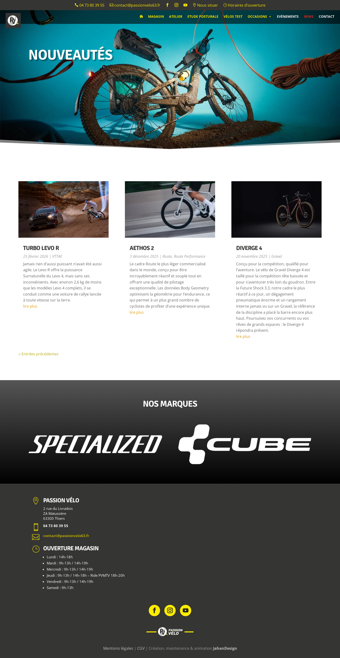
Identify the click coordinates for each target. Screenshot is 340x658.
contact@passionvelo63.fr (135, 5)
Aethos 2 (142, 248)
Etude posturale (202, 17)
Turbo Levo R (41, 248)
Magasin (156, 17)
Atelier (175, 17)
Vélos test (233, 17)
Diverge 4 (249, 248)
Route (167, 256)
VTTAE (57, 256)
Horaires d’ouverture (244, 5)
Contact (326, 17)
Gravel (276, 256)
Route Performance (189, 256)
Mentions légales (118, 648)
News (309, 17)
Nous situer (205, 5)
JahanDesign (225, 648)
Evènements (288, 17)
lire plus (30, 306)
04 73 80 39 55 (89, 5)
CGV (141, 648)
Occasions (257, 17)
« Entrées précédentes (39, 354)
